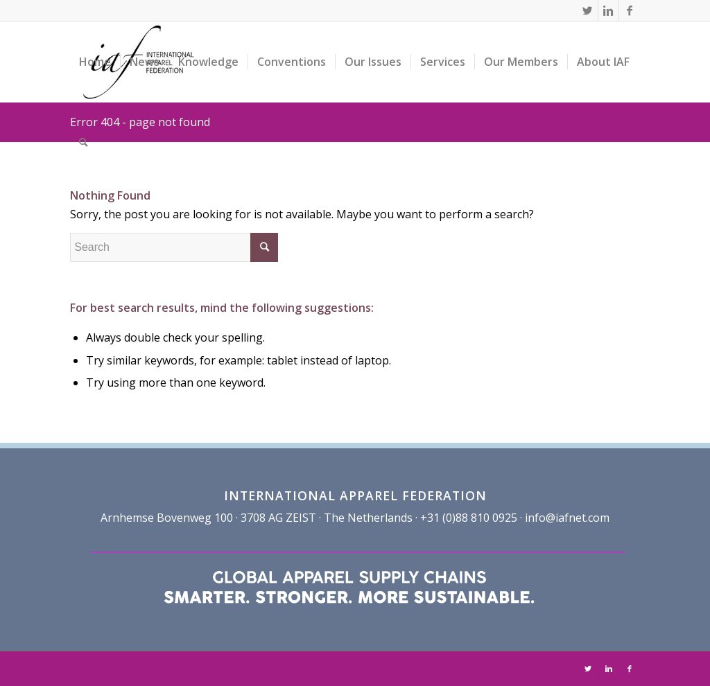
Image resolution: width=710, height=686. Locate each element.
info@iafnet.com (567, 517)
